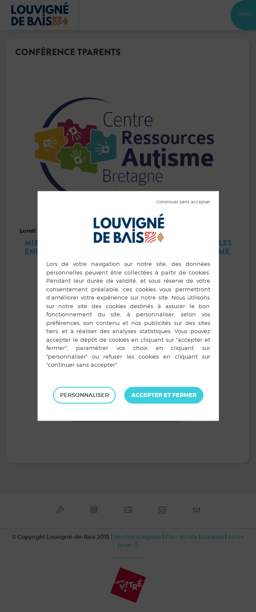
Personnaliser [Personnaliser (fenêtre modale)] (84, 395)
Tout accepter (163, 395)
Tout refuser (183, 202)
